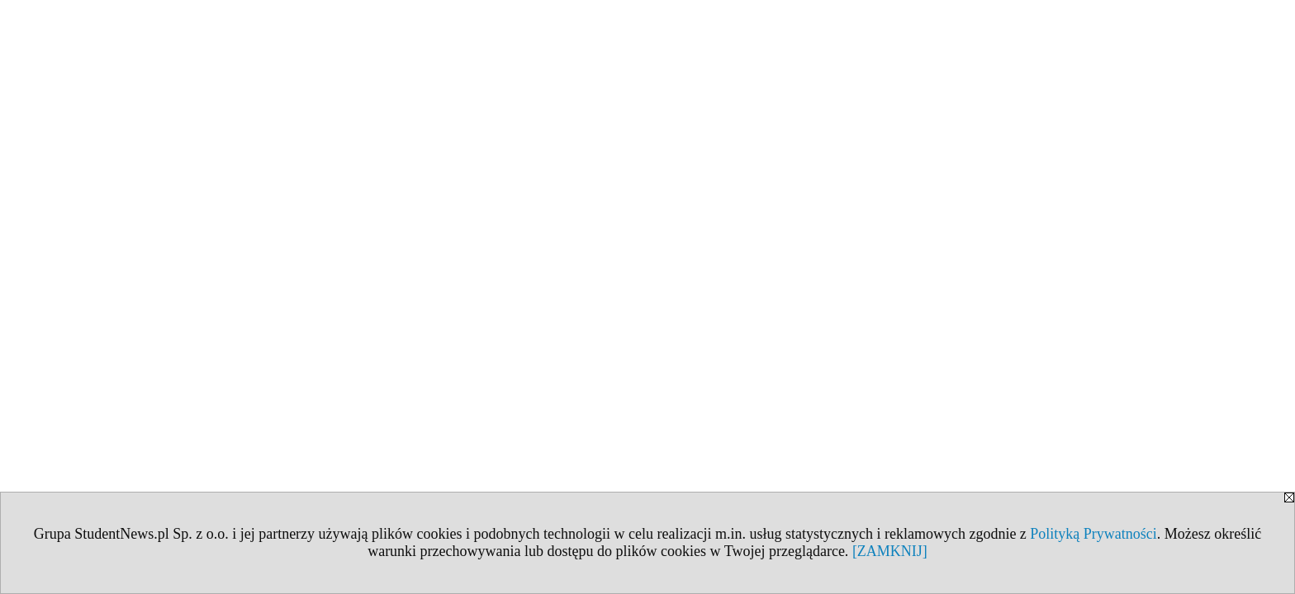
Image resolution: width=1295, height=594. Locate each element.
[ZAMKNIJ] (889, 551)
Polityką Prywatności (1093, 534)
